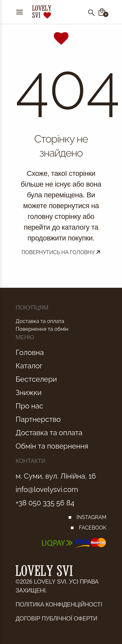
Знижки (29, 392)
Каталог (29, 365)
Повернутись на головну (61, 252)
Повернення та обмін (42, 329)
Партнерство (38, 419)
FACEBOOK (92, 528)
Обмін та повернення (52, 446)
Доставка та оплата (40, 321)
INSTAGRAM (91, 517)
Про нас (29, 406)
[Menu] (19, 12)
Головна (30, 352)
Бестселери (36, 379)
